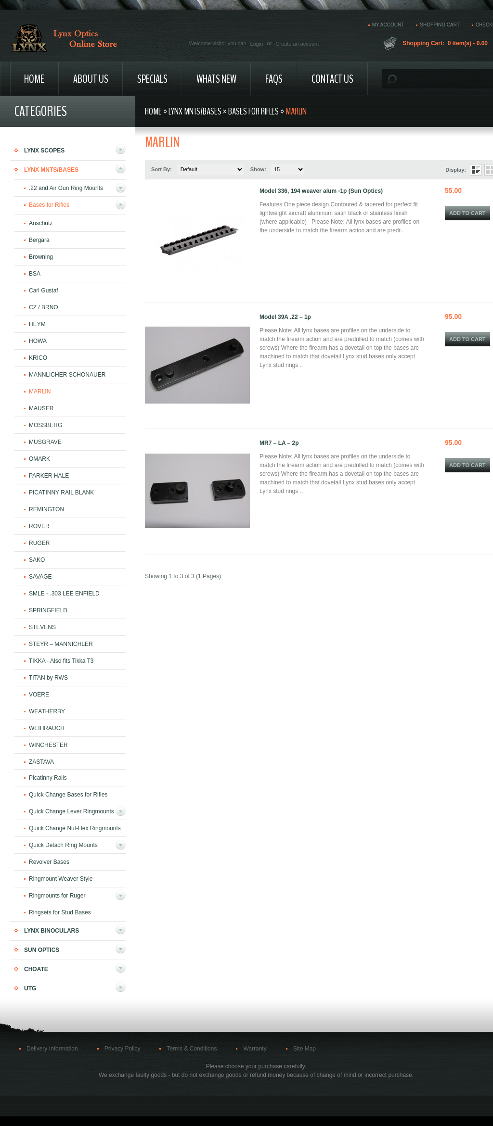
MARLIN (40, 391)
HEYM (37, 324)
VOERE (39, 694)
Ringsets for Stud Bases (60, 912)
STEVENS (42, 627)
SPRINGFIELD (48, 610)
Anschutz (40, 223)
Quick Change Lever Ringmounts (71, 811)
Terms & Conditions (192, 1048)
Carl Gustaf (43, 290)
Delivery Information (52, 1048)
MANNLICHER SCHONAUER (67, 374)
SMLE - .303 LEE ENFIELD (64, 593)
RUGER (39, 543)
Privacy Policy (122, 1048)
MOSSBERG (45, 425)
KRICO (38, 357)
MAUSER (41, 408)
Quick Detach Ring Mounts (63, 845)
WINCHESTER (48, 745)
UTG (30, 988)
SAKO (37, 560)
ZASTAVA (41, 762)
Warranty (254, 1048)
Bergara (39, 240)
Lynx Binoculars (51, 930)
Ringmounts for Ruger (57, 895)
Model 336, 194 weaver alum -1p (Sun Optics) (321, 191)
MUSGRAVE (45, 442)
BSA (34, 273)
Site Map (304, 1048)
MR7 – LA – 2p (279, 443)
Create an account (297, 44)
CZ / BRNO (43, 307)
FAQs (274, 79)
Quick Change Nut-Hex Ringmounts (75, 828)
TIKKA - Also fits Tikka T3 (61, 661)
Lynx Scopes (44, 150)
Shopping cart (440, 24)
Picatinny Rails (48, 777)
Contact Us (332, 79)
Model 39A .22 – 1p (285, 317)
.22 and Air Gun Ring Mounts (66, 188)
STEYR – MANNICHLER (61, 644)
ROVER (39, 526)
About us (90, 79)
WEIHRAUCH (47, 728)
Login (256, 44)
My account (388, 24)
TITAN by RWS (48, 677)
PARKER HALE (49, 475)
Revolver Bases (49, 862)
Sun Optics (41, 950)
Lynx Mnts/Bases (51, 169)
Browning (41, 256)
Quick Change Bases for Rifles (68, 794)
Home (34, 79)
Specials (152, 79)
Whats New (216, 79)
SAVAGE (40, 576)
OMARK (39, 458)
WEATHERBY (47, 711)
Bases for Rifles (49, 205)
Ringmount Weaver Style (61, 878)
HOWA (38, 341)
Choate (36, 969)
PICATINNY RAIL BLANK (61, 492)
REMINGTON (46, 509)
